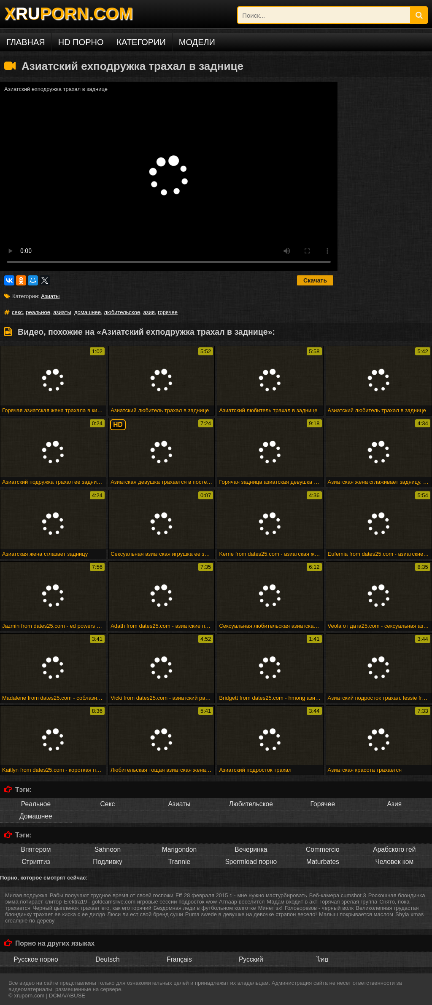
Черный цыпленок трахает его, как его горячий (91, 908)
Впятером (36, 849)
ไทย (322, 959)
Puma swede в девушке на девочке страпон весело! (251, 914)
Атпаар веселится (242, 901)
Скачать (315, 280)
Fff (179, 895)
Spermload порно (251, 861)
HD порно (81, 42)
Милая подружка (26, 895)
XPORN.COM (68, 13)
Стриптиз (36, 861)
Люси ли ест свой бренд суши (145, 914)
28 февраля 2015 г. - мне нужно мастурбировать (245, 895)
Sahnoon (107, 849)
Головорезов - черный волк (319, 908)
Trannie (179, 861)
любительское (122, 312)
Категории (140, 42)
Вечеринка (251, 849)
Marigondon (179, 849)
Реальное (36, 804)
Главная (25, 42)
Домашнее (35, 816)
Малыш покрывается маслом (356, 914)
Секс (107, 804)
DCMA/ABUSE (67, 995)
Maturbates (322, 861)
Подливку (107, 861)
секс (17, 312)
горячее (168, 312)
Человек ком (394, 861)
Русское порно (36, 959)
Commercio (323, 849)
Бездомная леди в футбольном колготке (205, 908)
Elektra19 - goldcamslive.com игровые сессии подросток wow (140, 901)
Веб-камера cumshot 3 (337, 895)
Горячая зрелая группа (348, 901)
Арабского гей (394, 849)
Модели (197, 42)
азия (148, 312)
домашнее (87, 312)
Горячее (322, 804)
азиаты (62, 312)
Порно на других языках (54, 943)
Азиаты (50, 296)
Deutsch (107, 959)
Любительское (251, 804)
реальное (38, 312)
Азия (394, 804)
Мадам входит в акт (292, 901)
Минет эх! (270, 908)
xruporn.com (29, 995)
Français (179, 959)
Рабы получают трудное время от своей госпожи (111, 895)
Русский (251, 959)
